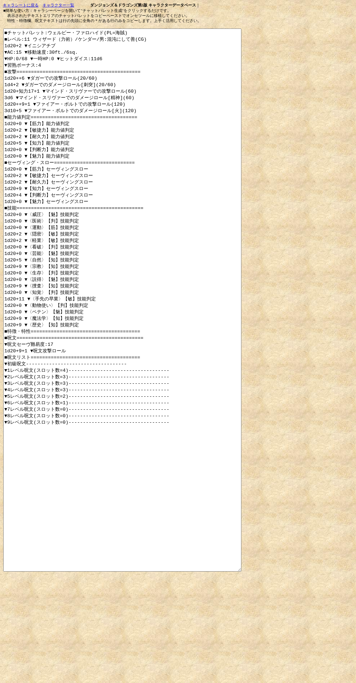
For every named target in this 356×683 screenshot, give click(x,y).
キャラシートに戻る (21, 5)
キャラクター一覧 (58, 5)
